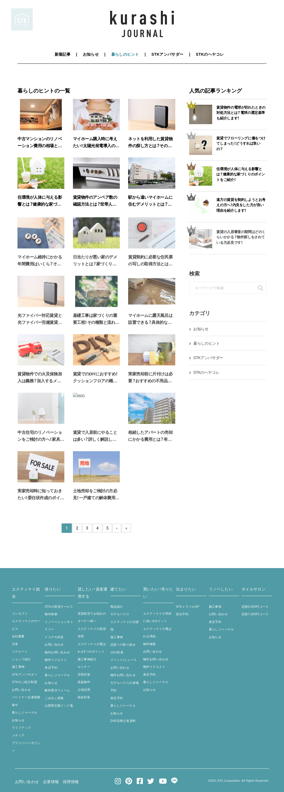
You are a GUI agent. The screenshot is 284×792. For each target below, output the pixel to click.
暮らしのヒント (125, 54)
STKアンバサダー (167, 54)
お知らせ (91, 54)
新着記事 (63, 54)
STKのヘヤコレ (210, 54)
